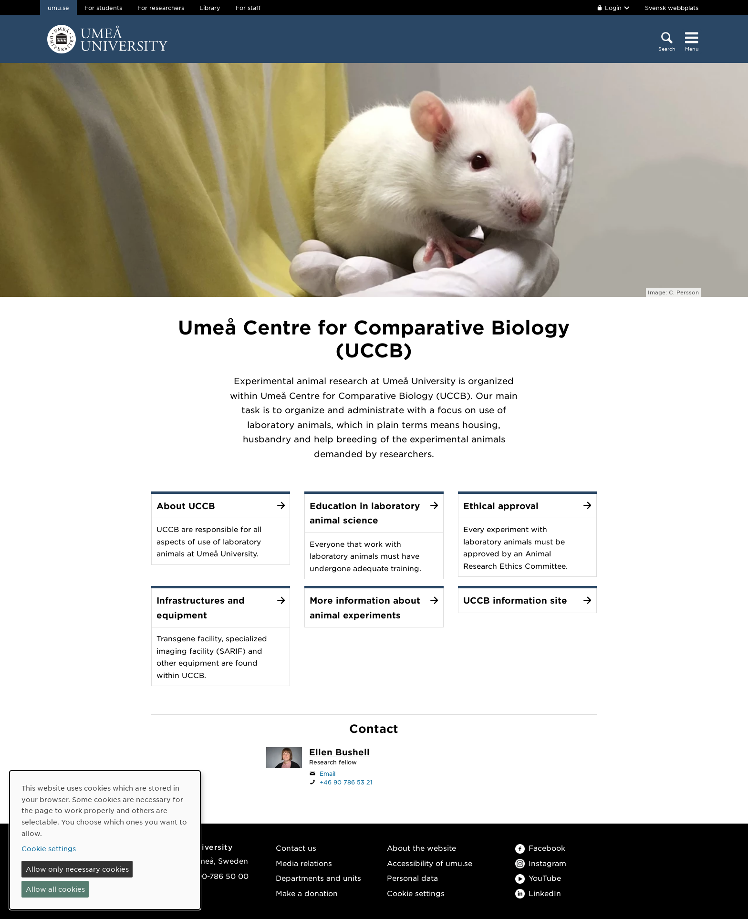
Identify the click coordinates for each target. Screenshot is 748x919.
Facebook (540, 847)
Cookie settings (416, 893)
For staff (248, 7)
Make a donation (307, 893)
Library (209, 7)
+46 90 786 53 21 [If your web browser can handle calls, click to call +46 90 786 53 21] (346, 782)
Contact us (296, 847)
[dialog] (105, 840)
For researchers (160, 7)
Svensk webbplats (671, 7)
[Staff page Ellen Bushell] (339, 753)
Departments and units (318, 877)
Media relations (304, 862)
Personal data (412, 877)
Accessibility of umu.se (429, 862)
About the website (421, 847)
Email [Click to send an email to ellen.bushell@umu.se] (327, 773)
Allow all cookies (55, 889)
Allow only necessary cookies (77, 869)
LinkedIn (538, 893)
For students (103, 7)
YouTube (538, 877)
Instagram (540, 862)
